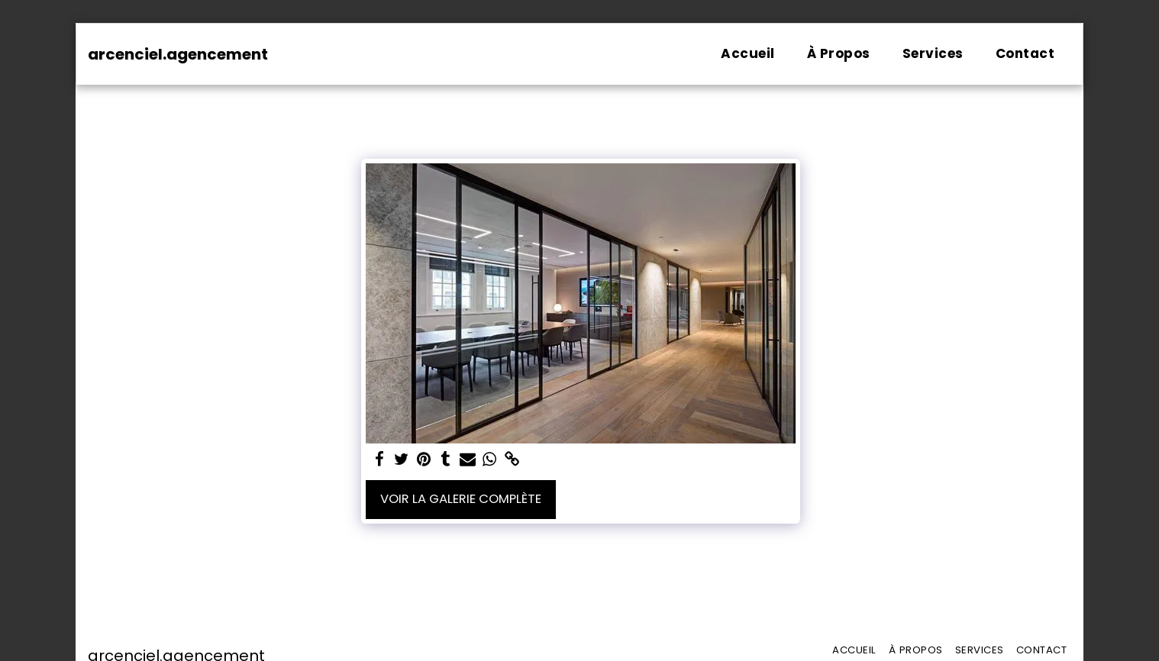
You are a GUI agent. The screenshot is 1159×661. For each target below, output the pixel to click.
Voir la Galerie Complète (460, 499)
